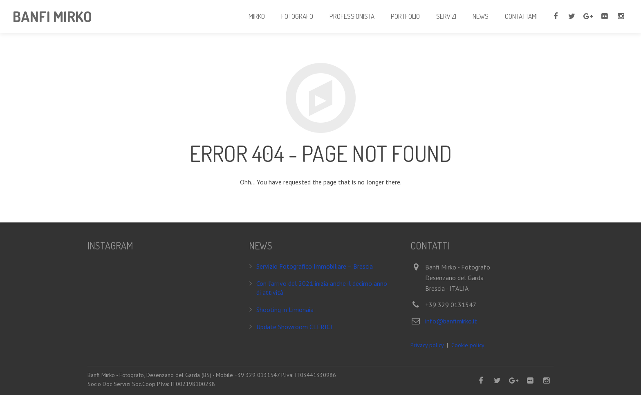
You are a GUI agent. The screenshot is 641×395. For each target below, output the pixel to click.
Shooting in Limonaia (285, 309)
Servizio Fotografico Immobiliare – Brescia (314, 266)
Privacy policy (427, 345)
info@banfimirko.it (451, 321)
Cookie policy (467, 345)
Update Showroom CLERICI (294, 327)
